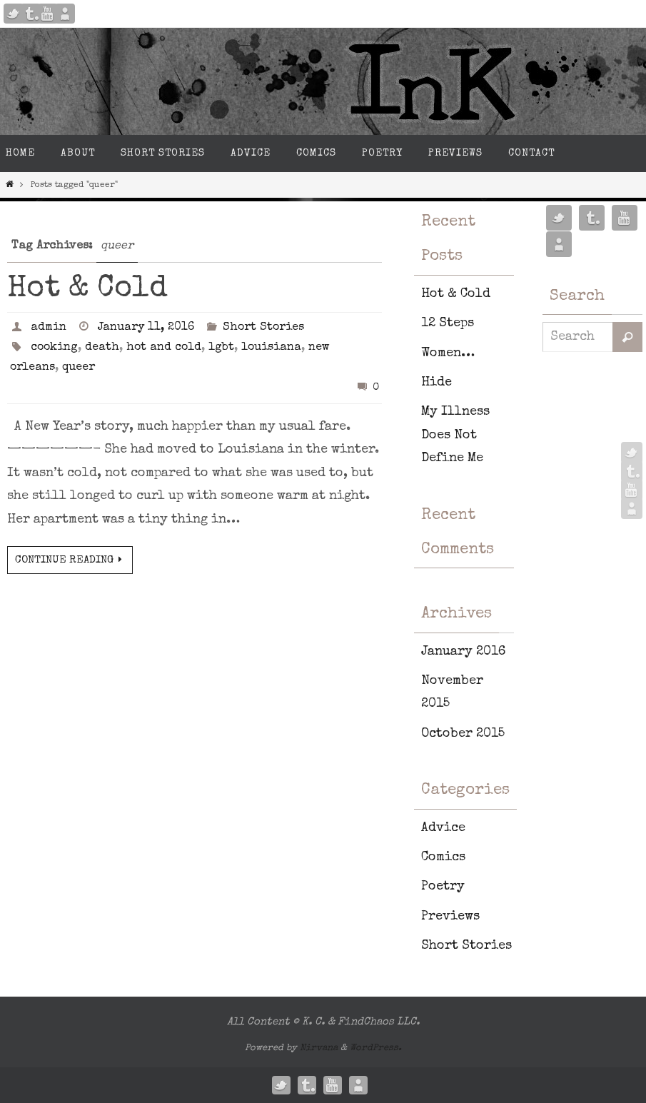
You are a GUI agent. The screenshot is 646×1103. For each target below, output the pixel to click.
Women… (448, 353)
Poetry (443, 886)
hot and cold (163, 347)
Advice (443, 828)
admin (48, 327)
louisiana (271, 347)
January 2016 (463, 651)
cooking (54, 347)
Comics (443, 857)
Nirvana (319, 1048)
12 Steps (447, 323)
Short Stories (263, 327)
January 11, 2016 (146, 327)
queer (78, 367)
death (102, 347)
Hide (436, 382)
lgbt (221, 347)
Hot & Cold (87, 289)
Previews (450, 916)
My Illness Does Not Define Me (455, 435)
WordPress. (376, 1048)
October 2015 (463, 733)
